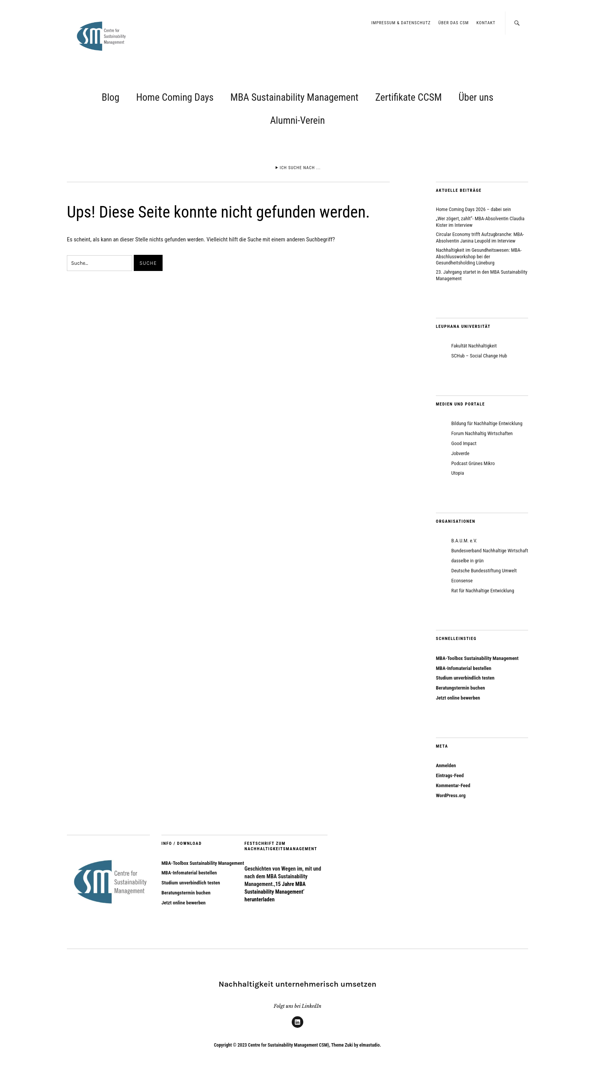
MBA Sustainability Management (294, 97)
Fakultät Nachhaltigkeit (474, 346)
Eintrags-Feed (450, 775)
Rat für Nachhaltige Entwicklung (482, 590)
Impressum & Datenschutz (401, 22)
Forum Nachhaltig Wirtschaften (482, 433)
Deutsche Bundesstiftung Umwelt (484, 570)
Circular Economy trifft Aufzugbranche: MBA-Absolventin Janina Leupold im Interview (480, 237)
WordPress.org (450, 795)
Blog (110, 97)
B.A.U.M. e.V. (464, 540)
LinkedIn (297, 1027)
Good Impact (464, 443)
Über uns (476, 97)
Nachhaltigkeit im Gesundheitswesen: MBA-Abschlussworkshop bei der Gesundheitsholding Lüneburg (479, 256)
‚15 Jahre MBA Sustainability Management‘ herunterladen (275, 891)
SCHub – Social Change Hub (479, 356)
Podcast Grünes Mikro (473, 463)
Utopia (457, 473)
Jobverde (460, 453)
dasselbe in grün (467, 560)
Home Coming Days (174, 97)
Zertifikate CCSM (408, 97)
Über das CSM (454, 22)
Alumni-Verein (297, 120)
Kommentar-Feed (453, 785)
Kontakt (486, 22)
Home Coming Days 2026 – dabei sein (473, 209)
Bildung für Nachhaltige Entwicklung (486, 423)
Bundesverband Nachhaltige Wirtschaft (489, 550)
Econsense (462, 580)
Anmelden (446, 765)
